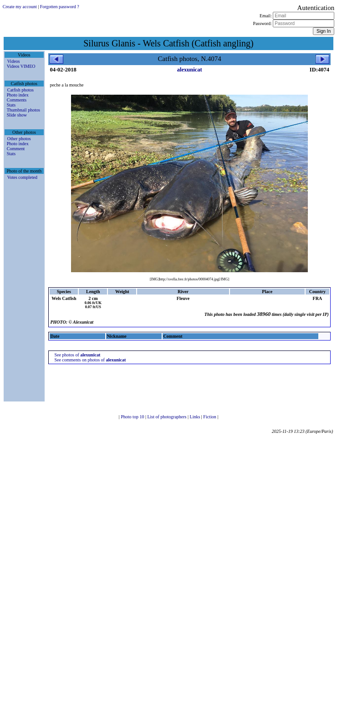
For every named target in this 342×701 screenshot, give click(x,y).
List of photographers (167, 416)
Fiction (210, 416)
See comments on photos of (90, 359)
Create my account (20, 6)
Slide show (17, 114)
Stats (11, 104)
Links (195, 416)
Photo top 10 (133, 416)
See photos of (77, 354)
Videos (13, 61)
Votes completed (22, 177)
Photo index (18, 94)
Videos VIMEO (21, 66)
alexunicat (189, 69)
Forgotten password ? (59, 6)
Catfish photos (20, 89)
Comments (16, 99)
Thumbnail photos (23, 109)
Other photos (19, 138)
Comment (16, 148)
